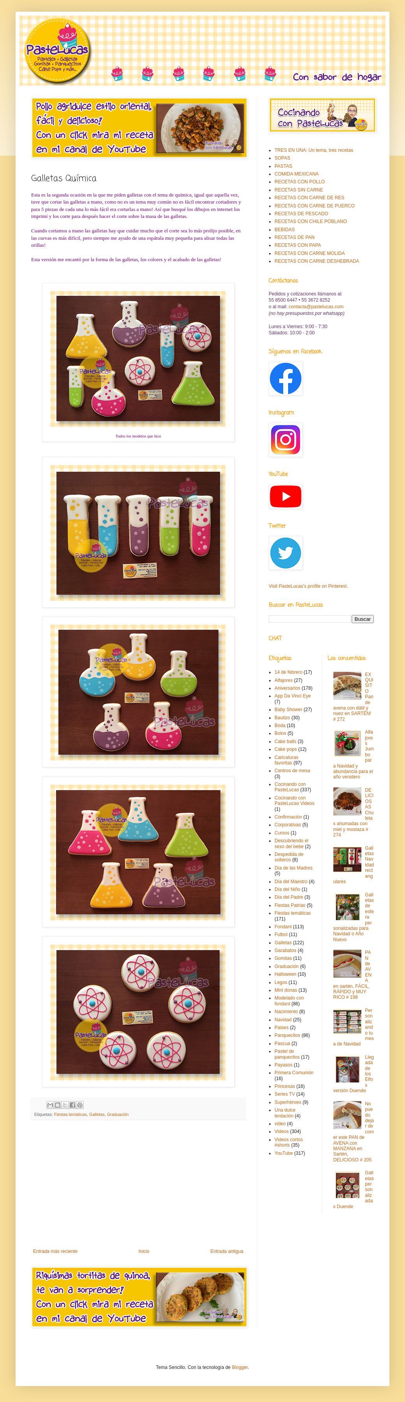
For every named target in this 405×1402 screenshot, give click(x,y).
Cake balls (285, 741)
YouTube (284, 1153)
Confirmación (288, 817)
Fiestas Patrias (290, 905)
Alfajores (284, 680)
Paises (282, 1027)
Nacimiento (286, 1011)
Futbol (281, 934)
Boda (280, 725)
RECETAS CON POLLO (300, 181)
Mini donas (286, 990)
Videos (282, 1131)
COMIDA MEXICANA (297, 174)
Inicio (144, 1251)
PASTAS (283, 166)
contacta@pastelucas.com (316, 306)
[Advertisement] (138, 1184)
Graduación (118, 1114)
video (280, 1123)
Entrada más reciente (55, 1251)
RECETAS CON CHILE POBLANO (311, 221)
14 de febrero (288, 672)
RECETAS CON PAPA (298, 245)
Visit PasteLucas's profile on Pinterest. (308, 586)
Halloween (285, 974)
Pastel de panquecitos (287, 1054)
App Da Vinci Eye (293, 696)
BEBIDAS (285, 229)
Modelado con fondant (289, 1000)
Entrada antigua (226, 1251)
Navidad (283, 1020)
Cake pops (286, 749)
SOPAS (282, 158)
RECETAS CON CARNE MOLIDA (310, 253)
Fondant (283, 926)
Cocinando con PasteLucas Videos (295, 800)
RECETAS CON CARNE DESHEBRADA (317, 261)
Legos (281, 982)
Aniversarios (287, 688)
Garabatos (285, 950)
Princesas (285, 1086)
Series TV (285, 1094)
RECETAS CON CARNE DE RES (309, 197)
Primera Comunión (294, 1072)
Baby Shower (288, 709)
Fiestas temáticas (70, 1114)
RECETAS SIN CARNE (299, 190)
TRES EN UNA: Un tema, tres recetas (314, 150)
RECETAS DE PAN (295, 237)
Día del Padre (289, 897)
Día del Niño (287, 889)
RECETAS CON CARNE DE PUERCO (315, 206)
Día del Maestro (291, 881)
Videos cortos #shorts (289, 1142)
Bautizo (282, 717)
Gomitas (283, 958)
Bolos (280, 733)
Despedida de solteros (289, 857)
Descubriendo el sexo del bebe (291, 843)
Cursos (282, 833)
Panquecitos (287, 1035)
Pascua (282, 1043)
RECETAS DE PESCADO (301, 213)
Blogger (240, 1367)
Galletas (97, 1114)
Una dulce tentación (285, 1112)
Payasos (283, 1065)
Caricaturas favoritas (286, 760)
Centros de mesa (292, 770)
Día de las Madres (293, 868)
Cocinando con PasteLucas (290, 787)
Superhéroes (288, 1102)
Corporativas (288, 824)
